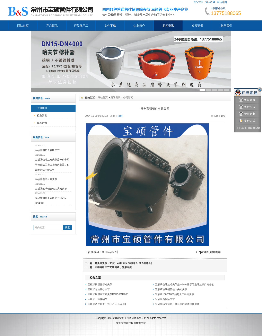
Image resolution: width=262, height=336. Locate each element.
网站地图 (222, 2)
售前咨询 (247, 100)
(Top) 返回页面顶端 (208, 252)
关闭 (259, 89)
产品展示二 (81, 25)
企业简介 (139, 25)
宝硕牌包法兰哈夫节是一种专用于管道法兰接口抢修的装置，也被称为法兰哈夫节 (52, 164)
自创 (119, 115)
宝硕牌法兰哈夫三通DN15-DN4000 (107, 304)
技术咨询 (42, 122)
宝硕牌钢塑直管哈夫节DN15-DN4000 (108, 294)
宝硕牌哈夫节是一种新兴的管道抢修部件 (177, 304)
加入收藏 (210, 2)
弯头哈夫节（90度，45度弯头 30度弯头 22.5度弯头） (124, 263)
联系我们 (226, 25)
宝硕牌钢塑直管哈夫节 (47, 150)
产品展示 (52, 25)
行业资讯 (42, 115)
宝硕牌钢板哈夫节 (165, 299)
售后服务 (247, 107)
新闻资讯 (168, 25)
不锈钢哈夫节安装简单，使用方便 (113, 267)
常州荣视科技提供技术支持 (131, 323)
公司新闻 (42, 108)
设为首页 (198, 2)
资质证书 (197, 25)
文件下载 (110, 25)
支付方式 (247, 121)
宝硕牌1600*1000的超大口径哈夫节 (174, 294)
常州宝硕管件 (109, 252)
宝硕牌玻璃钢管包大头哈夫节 (51, 188)
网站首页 (23, 25)
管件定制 (247, 114)
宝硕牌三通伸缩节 (97, 299)
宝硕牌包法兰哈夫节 (46, 179)
